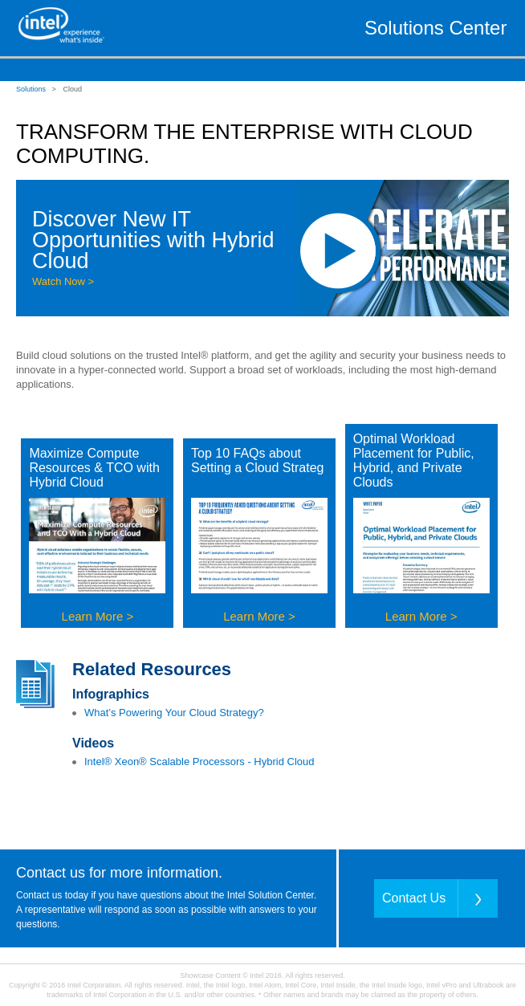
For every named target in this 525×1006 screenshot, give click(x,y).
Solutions (31, 89)
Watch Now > (63, 281)
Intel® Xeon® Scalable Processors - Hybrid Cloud (199, 762)
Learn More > (98, 616)
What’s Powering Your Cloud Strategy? (174, 713)
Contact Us (414, 898)
